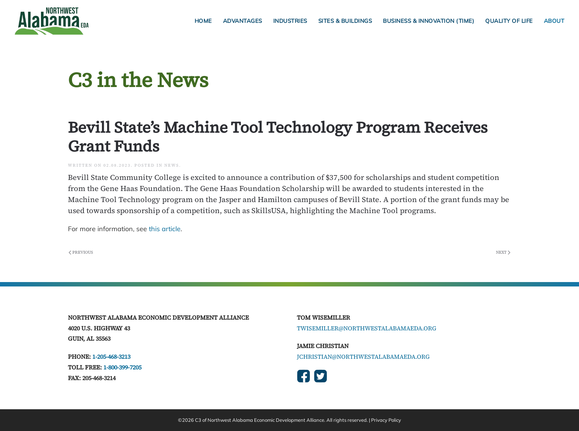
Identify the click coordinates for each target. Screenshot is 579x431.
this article (165, 229)
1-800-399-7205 (122, 367)
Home (203, 20)
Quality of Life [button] (509, 20)
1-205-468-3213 (111, 356)
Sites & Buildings (345, 20)
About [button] (554, 20)
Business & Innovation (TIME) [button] (428, 20)
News (171, 165)
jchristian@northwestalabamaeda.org (363, 356)
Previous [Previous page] (81, 252)
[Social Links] (303, 376)
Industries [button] (290, 20)
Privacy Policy (386, 420)
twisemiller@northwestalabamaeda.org (366, 328)
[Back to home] (52, 21)
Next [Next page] (503, 252)
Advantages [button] (242, 20)
